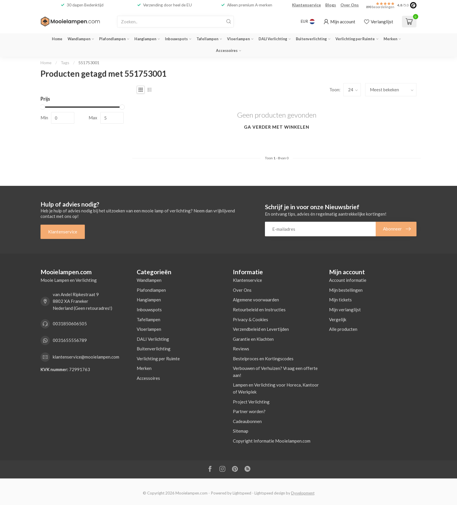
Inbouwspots (176, 39)
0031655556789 (70, 340)
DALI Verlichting (273, 39)
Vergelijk (337, 319)
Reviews (241, 348)
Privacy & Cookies (250, 319)
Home (57, 39)
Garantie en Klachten (253, 339)
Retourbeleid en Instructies (259, 309)
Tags (65, 62)
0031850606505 (70, 323)
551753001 (88, 62)
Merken (390, 39)
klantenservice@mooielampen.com (86, 356)
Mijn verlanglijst (345, 309)
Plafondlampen (112, 39)
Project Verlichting (251, 401)
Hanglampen (145, 39)
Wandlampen (79, 39)
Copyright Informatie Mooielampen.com (271, 440)
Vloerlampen (238, 39)
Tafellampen (207, 39)
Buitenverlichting (311, 39)
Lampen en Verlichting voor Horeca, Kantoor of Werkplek (276, 388)
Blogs (330, 4)
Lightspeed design (269, 493)
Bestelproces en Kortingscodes (263, 358)
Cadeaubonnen (247, 421)
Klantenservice (306, 4)
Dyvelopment (302, 493)
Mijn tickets (340, 299)
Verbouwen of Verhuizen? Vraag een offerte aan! (275, 372)
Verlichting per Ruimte (355, 39)
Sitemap (240, 431)
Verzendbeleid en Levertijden (261, 329)
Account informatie (347, 280)
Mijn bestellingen (346, 290)
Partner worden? (249, 411)
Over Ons (349, 4)
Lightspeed (242, 493)
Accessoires (227, 50)
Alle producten (343, 329)
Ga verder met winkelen (276, 127)
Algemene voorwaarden (256, 299)
